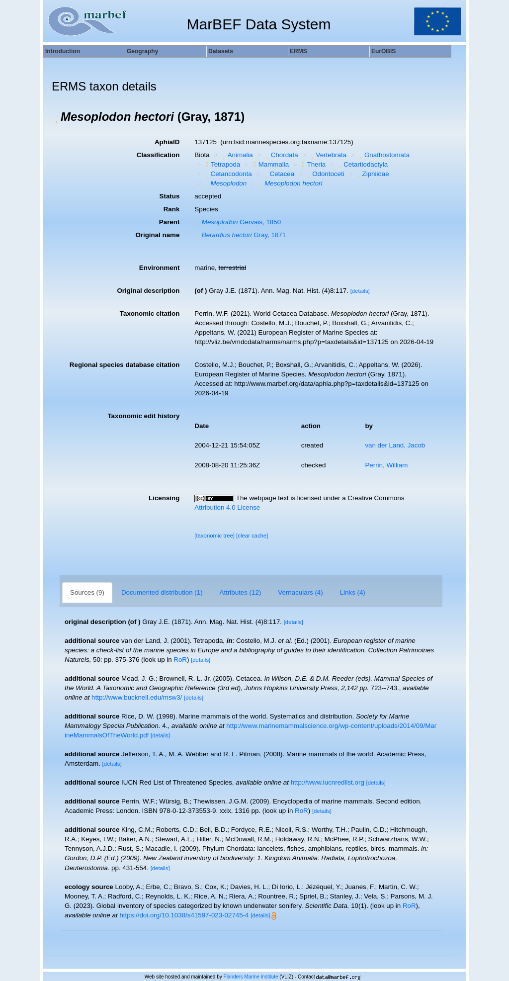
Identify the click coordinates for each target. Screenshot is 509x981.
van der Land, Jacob (395, 445)
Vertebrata (327, 155)
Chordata (280, 155)
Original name (157, 235)
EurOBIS (383, 51)
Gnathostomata (383, 155)
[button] (56, 117)
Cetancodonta (227, 174)
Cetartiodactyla (362, 164)
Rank (172, 209)
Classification (158, 155)
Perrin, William (386, 465)
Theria (313, 164)
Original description (148, 290)
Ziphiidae (372, 174)
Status (170, 196)
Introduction (62, 51)
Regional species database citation (124, 364)
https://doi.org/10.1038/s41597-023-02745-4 (184, 915)
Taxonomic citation (149, 313)
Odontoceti (324, 174)
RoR (180, 659)
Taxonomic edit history (143, 416)
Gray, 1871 (240, 235)
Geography (142, 51)
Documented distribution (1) (162, 592)
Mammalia (270, 164)
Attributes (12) (240, 592)
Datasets (220, 51)
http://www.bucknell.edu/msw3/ (136, 697)
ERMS (298, 51)
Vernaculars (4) (300, 592)
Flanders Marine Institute (251, 977)
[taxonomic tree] (214, 535)
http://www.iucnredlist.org (327, 782)
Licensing (164, 498)
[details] (360, 291)
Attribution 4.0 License (227, 507)
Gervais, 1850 (237, 222)
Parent (169, 222)
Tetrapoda (221, 164)
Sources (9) (87, 592)
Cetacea (278, 174)
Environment (159, 267)
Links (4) (352, 592)
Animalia (236, 155)
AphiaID (167, 142)
